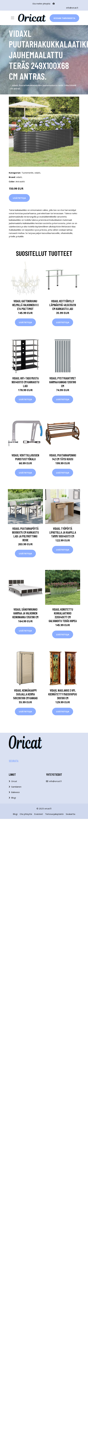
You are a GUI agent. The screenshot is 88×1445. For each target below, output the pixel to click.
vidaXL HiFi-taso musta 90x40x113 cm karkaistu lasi (25, 382)
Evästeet (38, 814)
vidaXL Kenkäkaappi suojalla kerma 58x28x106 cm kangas (25, 694)
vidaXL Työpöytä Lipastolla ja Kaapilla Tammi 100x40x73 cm (62, 532)
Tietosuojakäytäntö (54, 814)
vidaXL (37, 172)
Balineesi (15, 792)
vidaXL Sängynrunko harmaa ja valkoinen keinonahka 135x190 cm (25, 613)
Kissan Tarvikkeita (64, 18)
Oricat (14, 781)
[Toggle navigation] (12, 17)
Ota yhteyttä (26, 814)
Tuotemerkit (27, 172)
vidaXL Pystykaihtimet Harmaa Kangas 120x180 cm (62, 382)
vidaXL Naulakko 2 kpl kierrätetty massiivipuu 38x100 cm (62, 694)
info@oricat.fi (72, 7)
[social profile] (54, 3)
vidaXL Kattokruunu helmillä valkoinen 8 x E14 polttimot (25, 304)
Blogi (13, 797)
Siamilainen (16, 786)
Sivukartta (70, 814)
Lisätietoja (19, 198)
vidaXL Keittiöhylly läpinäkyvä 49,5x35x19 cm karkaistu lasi (62, 304)
